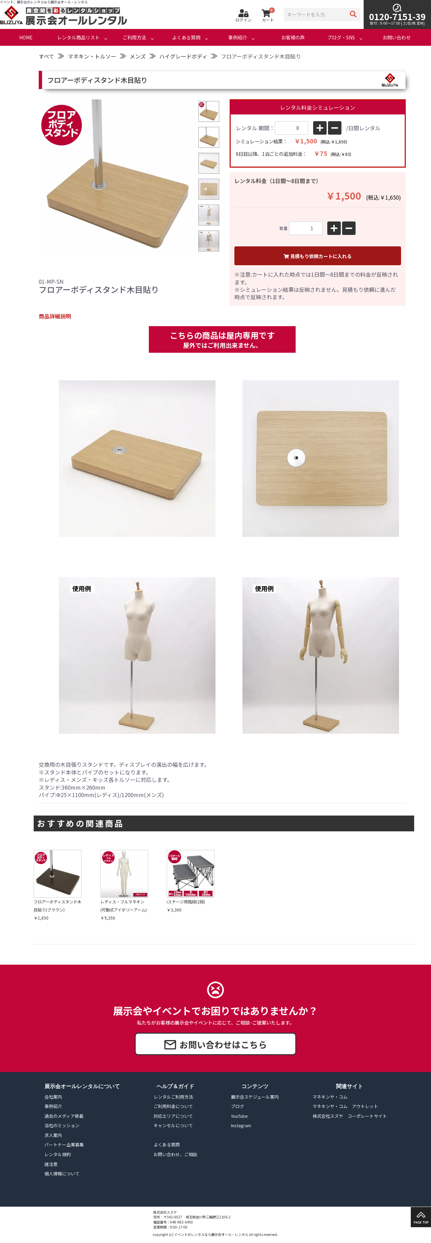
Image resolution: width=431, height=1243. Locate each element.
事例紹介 (237, 37)
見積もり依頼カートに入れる (318, 256)
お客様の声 (293, 37)
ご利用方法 (134, 37)
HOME (26, 37)
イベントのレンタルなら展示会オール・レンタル (211, 1234)
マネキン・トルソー (92, 56)
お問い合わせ (397, 37)
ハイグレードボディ (183, 56)
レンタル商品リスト (78, 37)
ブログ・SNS (341, 37)
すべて (46, 56)
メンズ (138, 56)
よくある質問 (186, 37)
